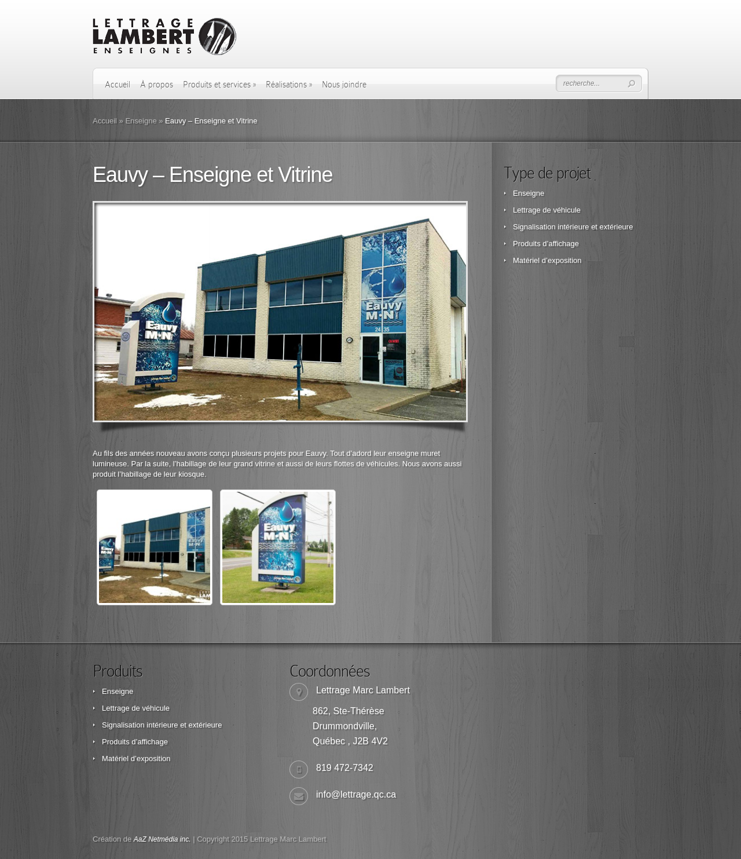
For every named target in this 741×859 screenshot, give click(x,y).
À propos (156, 84)
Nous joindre (344, 84)
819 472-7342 (344, 768)
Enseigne (140, 120)
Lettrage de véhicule (547, 210)
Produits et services (219, 84)
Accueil (117, 84)
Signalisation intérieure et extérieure (573, 226)
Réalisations (289, 84)
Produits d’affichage (546, 243)
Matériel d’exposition (547, 260)
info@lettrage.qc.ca (356, 794)
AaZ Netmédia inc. (162, 839)
